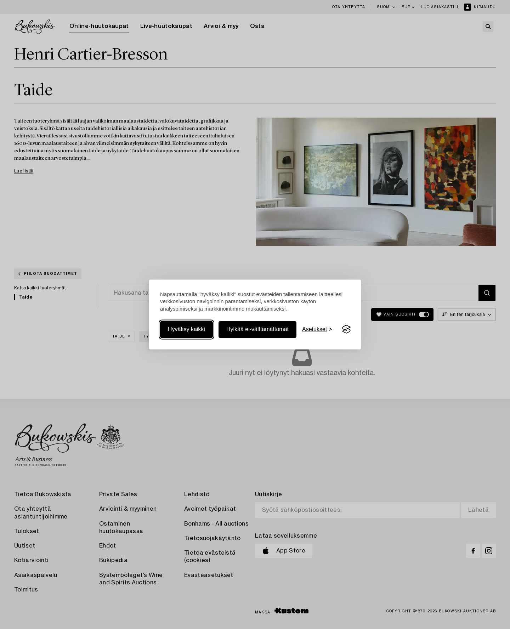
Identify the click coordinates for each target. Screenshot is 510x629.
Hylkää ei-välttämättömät (257, 329)
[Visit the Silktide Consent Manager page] (346, 329)
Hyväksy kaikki (186, 329)
